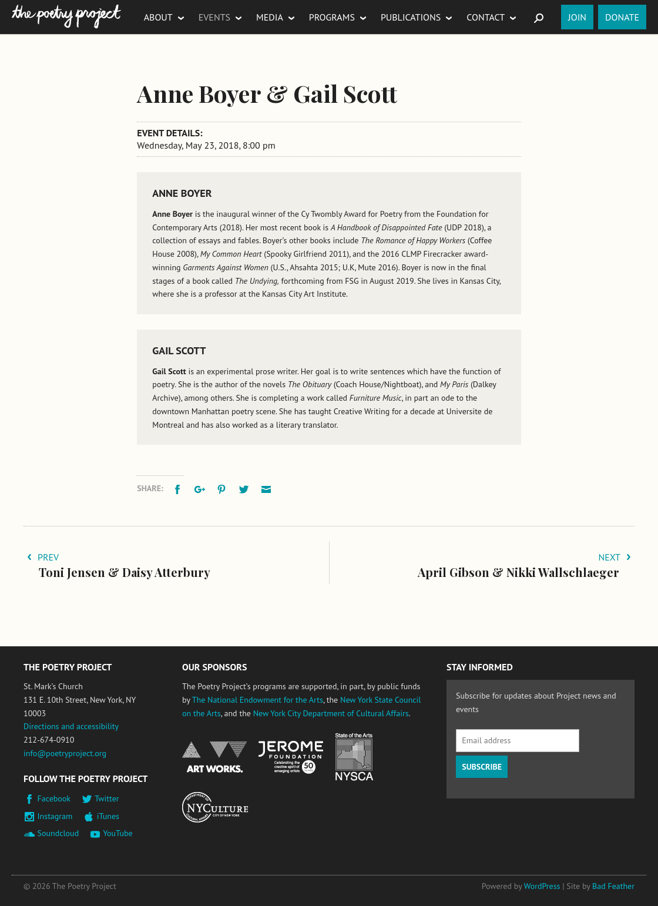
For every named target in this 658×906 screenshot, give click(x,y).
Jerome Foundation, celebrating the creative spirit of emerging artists (290, 757)
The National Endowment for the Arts (257, 699)
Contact (485, 17)
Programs (332, 17)
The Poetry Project (66, 17)
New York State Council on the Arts (354, 757)
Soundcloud (58, 833)
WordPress (542, 886)
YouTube (117, 833)
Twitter (107, 798)
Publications (411, 17)
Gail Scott (179, 350)
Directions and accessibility (71, 726)
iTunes (108, 816)
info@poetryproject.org (65, 753)
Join (577, 17)
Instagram (55, 816)
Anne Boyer (182, 193)
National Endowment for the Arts (214, 757)
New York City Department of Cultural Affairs (331, 713)
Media (269, 17)
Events (214, 17)
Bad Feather (613, 886)
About (158, 17)
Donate (622, 17)
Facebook (54, 798)
